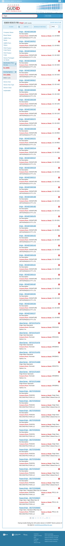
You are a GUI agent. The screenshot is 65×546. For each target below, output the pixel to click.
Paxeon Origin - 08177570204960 (29, 479)
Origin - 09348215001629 (27, 71)
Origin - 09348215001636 (27, 61)
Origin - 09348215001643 (27, 51)
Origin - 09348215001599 (27, 100)
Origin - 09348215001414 (27, 275)
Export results (54, 22)
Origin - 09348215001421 (27, 265)
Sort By (26, 26)
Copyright (36, 539)
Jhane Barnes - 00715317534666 (29, 382)
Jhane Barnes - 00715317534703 (29, 352)
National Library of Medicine (13, 1)
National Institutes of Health (51, 537)
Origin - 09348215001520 (27, 168)
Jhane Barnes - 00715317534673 (29, 372)
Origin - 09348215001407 (27, 284)
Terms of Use (37, 542)
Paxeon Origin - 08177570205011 (29, 430)
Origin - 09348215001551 (27, 139)
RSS (35, 537)
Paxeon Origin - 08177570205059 (29, 391)
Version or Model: (46, 36)
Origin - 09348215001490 (27, 197)
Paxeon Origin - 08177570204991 (29, 450)
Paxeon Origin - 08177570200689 (29, 488)
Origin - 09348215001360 (27, 32)
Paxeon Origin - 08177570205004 (29, 440)
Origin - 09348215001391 (27, 294)
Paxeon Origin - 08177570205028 (29, 420)
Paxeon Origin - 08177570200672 (29, 498)
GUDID (13, 8)
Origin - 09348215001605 (27, 90)
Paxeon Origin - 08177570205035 (29, 411)
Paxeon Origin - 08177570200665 (29, 508)
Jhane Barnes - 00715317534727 (29, 333)
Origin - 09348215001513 (27, 178)
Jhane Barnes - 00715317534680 (29, 362)
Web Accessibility (49, 534)
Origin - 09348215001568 (27, 129)
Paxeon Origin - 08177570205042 (29, 401)
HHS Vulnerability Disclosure (52, 535)
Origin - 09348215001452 (27, 236)
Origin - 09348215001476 (27, 216)
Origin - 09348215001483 (27, 207)
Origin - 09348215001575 (27, 119)
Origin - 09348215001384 (27, 304)
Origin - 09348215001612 (27, 80)
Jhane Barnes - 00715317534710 (29, 343)
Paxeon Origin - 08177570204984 (29, 459)
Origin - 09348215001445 (27, 245)
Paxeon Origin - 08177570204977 (29, 469)
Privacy (35, 540)
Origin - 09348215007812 (27, 41)
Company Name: (24, 36)
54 (47, 518)
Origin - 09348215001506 (27, 187)
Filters (11, 26)
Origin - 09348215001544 (27, 148)
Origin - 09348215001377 (27, 314)
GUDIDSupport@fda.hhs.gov (43, 525)
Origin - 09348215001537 (27, 158)
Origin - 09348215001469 (27, 226)
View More (48, 16)
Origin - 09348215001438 (27, 255)
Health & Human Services (51, 541)
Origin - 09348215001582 (27, 109)
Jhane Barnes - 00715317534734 (29, 323)
